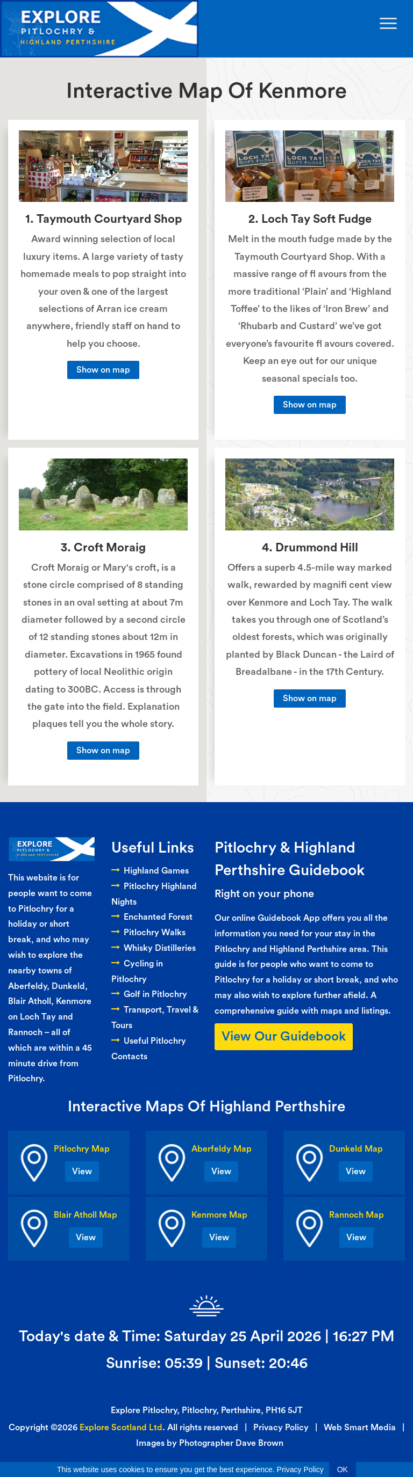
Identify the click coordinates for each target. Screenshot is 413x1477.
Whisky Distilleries (153, 948)
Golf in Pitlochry (149, 994)
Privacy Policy (281, 1427)
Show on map (103, 370)
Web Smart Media (360, 1427)
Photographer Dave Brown (231, 1443)
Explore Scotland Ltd (121, 1427)
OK (342, 1469)
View (82, 1171)
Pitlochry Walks (148, 932)
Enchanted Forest (152, 917)
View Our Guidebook (284, 1036)
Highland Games (150, 871)
